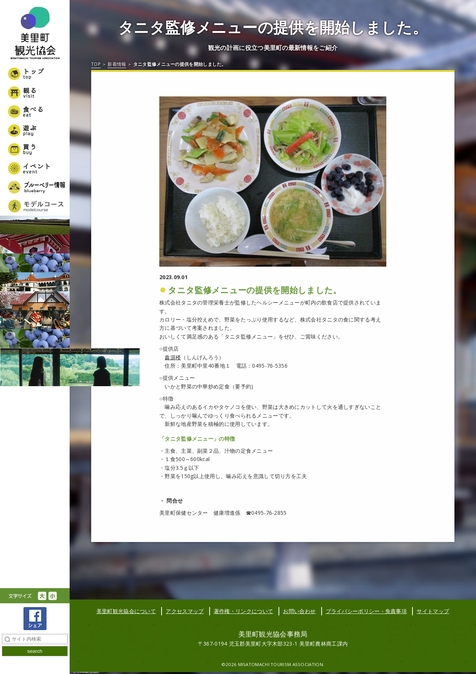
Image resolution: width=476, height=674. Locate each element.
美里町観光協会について (126, 611)
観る (35, 92)
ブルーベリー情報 (35, 187)
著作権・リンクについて (243, 611)
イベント (35, 168)
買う (35, 149)
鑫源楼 (173, 357)
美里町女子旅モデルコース (35, 206)
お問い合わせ (299, 611)
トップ (35, 73)
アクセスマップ (185, 611)
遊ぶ (35, 130)
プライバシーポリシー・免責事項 (366, 611)
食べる (35, 111)
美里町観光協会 (35, 34)
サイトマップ (433, 611)
